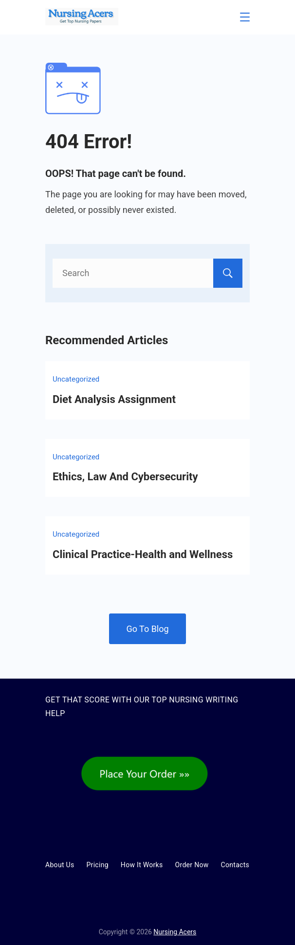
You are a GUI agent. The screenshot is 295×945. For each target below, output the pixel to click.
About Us (59, 865)
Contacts (235, 865)
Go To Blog (147, 629)
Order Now (192, 865)
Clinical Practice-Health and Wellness (143, 554)
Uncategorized (76, 379)
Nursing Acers (174, 932)
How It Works (142, 865)
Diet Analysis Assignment (114, 399)
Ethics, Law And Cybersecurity (125, 477)
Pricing (97, 865)
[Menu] (245, 17)
